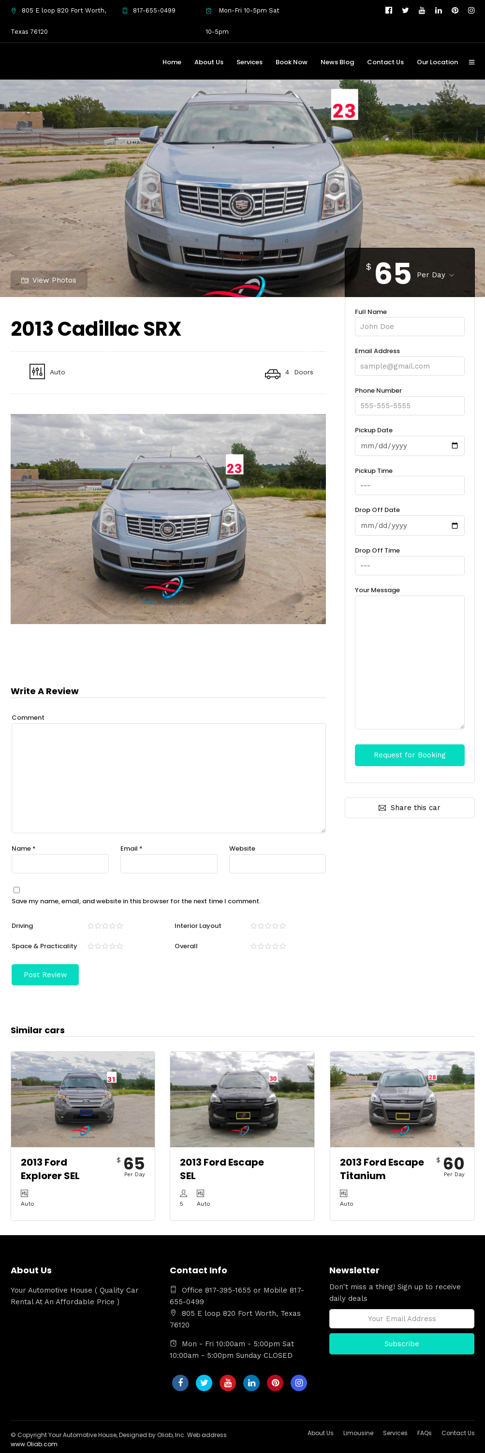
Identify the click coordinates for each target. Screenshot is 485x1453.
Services (249, 62)
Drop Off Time (410, 557)
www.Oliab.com (34, 1443)
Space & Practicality (44, 945)
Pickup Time (410, 478)
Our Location (437, 62)
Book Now (292, 62)
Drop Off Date (410, 516)
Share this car (410, 806)
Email (131, 848)
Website (242, 848)
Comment (28, 717)
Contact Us (385, 62)
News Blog (337, 62)
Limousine (358, 1432)
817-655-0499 (149, 10)
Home (171, 62)
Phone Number (410, 397)
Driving (22, 925)
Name (24, 848)
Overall (186, 945)
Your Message (410, 657)
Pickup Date (410, 437)
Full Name (410, 319)
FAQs (424, 1432)
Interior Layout (198, 925)
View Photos (48, 279)
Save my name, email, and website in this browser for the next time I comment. (136, 900)
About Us (208, 62)
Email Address (410, 358)
